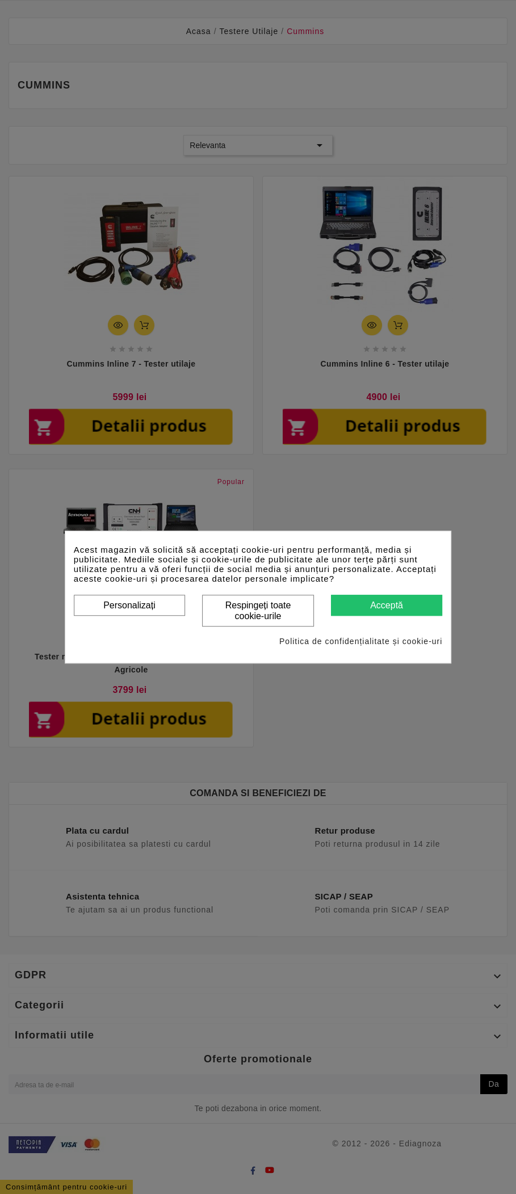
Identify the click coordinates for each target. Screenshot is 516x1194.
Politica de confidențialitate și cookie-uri (360, 641)
